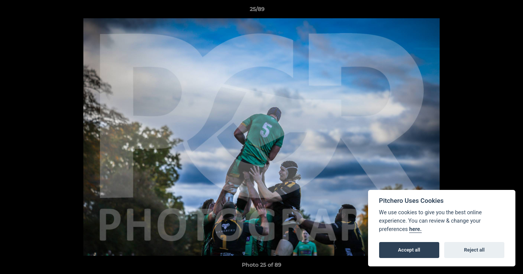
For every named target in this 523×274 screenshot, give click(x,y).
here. (415, 229)
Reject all (474, 250)
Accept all (409, 250)
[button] (491, 11)
